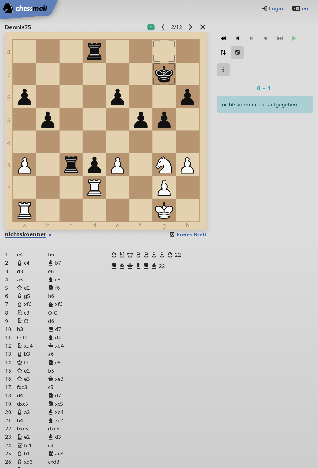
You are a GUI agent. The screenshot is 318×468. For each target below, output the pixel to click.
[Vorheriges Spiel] (163, 26)
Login (272, 8)
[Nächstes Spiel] (190, 26)
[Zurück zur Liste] (203, 26)
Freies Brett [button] (188, 234)
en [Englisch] (300, 8)
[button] (115, 255)
